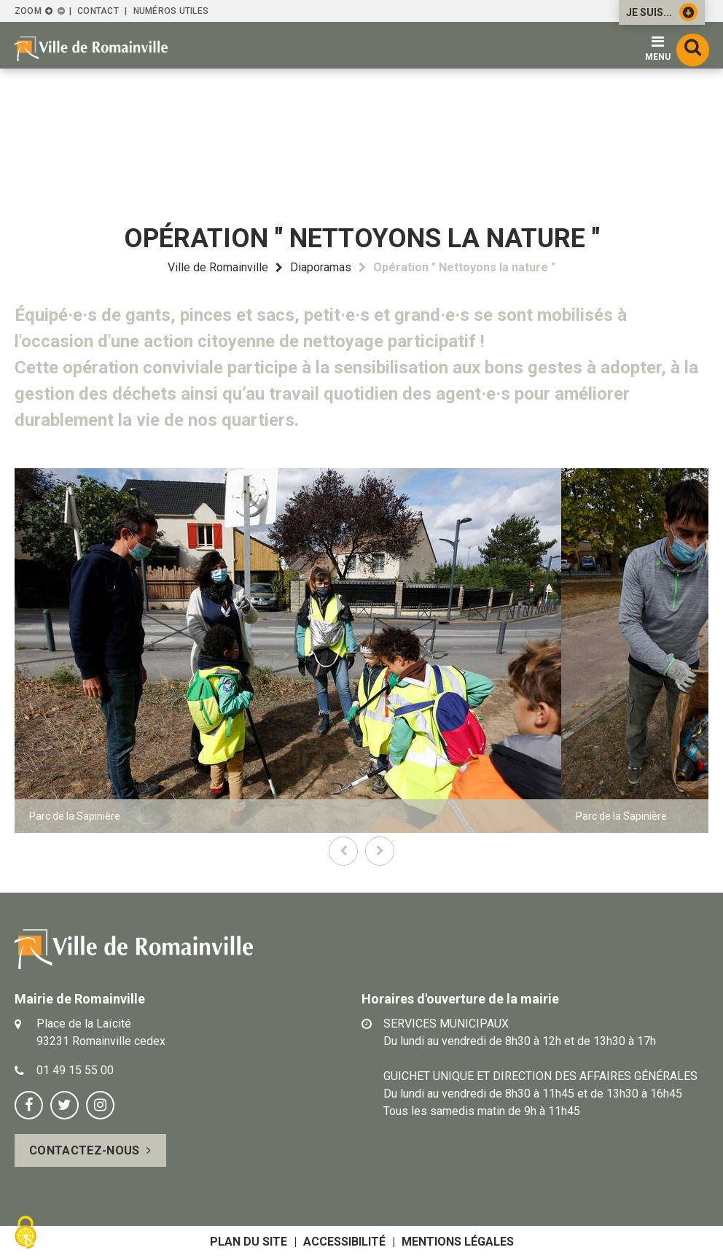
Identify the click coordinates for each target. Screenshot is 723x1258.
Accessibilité (344, 1242)
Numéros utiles (170, 11)
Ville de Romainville (218, 267)
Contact (98, 11)
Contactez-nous (84, 1150)
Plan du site (248, 1242)
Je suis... (661, 12)
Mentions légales (458, 1242)
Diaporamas (320, 267)
